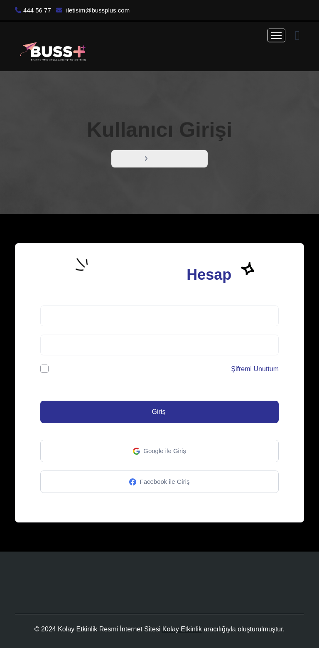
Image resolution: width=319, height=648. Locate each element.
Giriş (159, 411)
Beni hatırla (64, 369)
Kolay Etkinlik (182, 629)
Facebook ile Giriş (159, 482)
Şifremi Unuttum (255, 368)
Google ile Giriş (159, 451)
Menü (132, 159)
